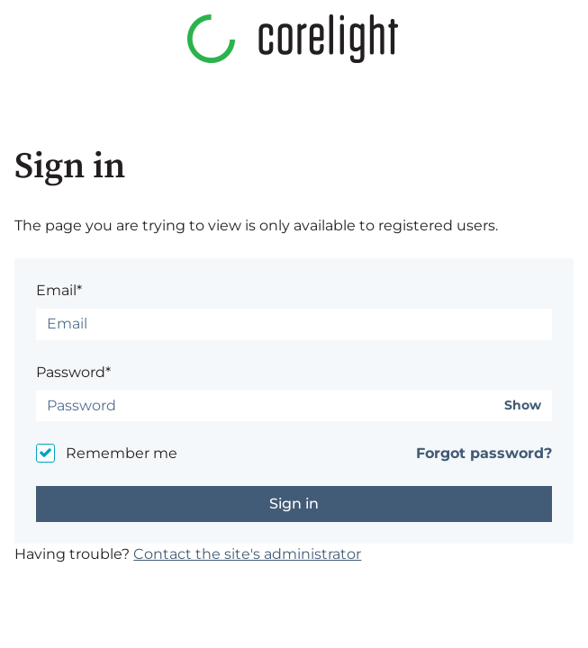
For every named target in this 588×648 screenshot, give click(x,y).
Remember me (121, 453)
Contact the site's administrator (247, 553)
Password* (73, 372)
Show (522, 405)
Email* (59, 290)
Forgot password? (484, 453)
